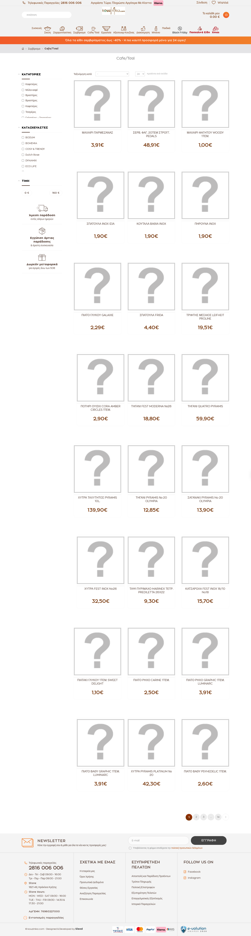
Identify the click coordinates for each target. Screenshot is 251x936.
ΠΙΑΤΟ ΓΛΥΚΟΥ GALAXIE (97, 315)
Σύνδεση (202, 2)
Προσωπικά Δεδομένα (92, 882)
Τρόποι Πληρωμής (141, 881)
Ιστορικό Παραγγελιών (143, 904)
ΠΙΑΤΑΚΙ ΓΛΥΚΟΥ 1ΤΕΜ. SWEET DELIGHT (97, 682)
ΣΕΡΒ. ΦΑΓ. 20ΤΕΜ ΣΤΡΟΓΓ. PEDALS (151, 134)
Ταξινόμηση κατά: (83, 74)
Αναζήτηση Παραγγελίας (93, 893)
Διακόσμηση (143, 30)
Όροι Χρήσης (87, 876)
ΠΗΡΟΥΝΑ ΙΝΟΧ (205, 223)
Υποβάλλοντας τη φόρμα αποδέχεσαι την (168, 848)
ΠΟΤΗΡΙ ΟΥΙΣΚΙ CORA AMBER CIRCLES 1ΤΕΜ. (101, 408)
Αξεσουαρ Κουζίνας (123, 30)
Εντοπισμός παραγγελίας (46, 917)
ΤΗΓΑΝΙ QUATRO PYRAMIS (205, 406)
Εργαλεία (106, 30)
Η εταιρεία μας (87, 871)
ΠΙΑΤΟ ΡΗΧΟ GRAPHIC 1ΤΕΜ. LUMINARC (205, 682)
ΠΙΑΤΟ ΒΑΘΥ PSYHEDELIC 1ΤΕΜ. (205, 771)
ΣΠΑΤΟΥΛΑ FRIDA (151, 315)
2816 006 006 (71, 3)
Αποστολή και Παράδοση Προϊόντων (151, 876)
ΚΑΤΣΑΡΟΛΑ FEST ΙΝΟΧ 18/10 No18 (205, 590)
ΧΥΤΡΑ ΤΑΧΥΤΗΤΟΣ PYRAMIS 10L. (97, 499)
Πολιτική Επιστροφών (143, 887)
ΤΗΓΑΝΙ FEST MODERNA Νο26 (151, 406)
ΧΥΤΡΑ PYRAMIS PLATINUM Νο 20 (151, 773)
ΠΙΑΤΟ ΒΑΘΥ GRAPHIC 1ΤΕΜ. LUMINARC (101, 773)
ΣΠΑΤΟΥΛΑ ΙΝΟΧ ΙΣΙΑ (101, 223)
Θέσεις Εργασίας (89, 888)
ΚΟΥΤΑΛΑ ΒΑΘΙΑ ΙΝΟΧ (151, 223)
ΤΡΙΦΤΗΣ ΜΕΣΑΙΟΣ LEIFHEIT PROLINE (205, 317)
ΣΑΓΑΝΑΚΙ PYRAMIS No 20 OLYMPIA (205, 499)
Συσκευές (37, 28)
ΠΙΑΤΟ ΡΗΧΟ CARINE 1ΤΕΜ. (151, 680)
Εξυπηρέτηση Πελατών (144, 893)
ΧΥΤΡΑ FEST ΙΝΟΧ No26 (100, 588)
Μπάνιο (156, 30)
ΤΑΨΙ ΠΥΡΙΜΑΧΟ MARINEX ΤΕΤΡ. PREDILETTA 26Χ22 (151, 590)
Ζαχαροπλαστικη (62, 30)
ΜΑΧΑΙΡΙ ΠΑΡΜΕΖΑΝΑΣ (97, 132)
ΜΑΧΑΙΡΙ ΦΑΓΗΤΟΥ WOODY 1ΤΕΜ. (205, 134)
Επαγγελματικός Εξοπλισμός (147, 898)
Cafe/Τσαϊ (93, 30)
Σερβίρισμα (79, 30)
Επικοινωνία (86, 899)
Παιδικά (166, 28)
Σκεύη (47, 30)
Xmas (215, 30)
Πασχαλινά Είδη (199, 30)
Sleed (79, 929)
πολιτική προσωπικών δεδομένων (187, 848)
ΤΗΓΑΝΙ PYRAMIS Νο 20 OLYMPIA (151, 499)
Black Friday (179, 30)
